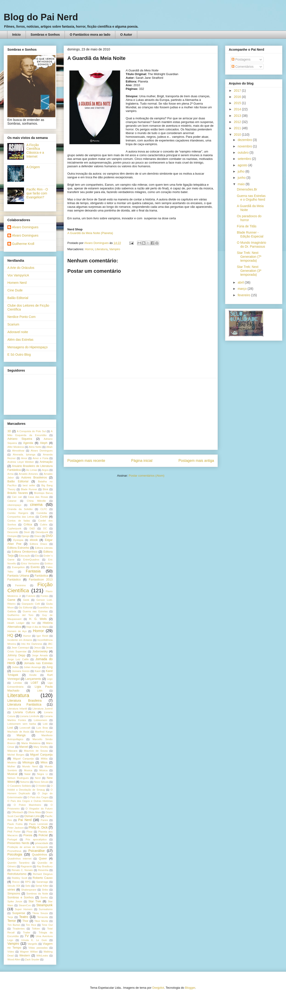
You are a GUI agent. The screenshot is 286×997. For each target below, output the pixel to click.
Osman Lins (32, 816)
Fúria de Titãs (246, 226)
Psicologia (14, 854)
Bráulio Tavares (17, 493)
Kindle (33, 675)
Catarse (11, 500)
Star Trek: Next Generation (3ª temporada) (249, 270)
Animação (46, 461)
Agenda (28, 443)
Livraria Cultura (24, 712)
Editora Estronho (18, 547)
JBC (50, 643)
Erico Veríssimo (30, 563)
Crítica (28, 524)
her (33, 623)
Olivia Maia (34, 812)
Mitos (44, 762)
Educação (24, 555)
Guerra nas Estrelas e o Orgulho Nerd (251, 198)
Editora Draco (38, 543)
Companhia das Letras (20, 516)
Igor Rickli (42, 635)
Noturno (24, 781)
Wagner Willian (29, 951)
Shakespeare (28, 889)
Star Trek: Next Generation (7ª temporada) (249, 256)
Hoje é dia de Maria (37, 626)
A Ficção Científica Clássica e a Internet (35, 150)
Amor (24, 458)
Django (25, 536)
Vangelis (32, 943)
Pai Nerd (25, 820)
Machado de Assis (18, 731)
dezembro (245, 140)
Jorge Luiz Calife (18, 659)
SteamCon (25, 905)
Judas (15, 667)
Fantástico (14, 579)
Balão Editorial (17, 298)
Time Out (47, 925)
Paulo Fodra (14, 824)
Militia (44, 758)
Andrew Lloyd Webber (20, 461)
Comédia (41, 513)
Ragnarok (26, 866)
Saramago (42, 881)
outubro (243, 152)
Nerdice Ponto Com (21, 317)
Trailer (26, 932)
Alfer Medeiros (15, 447)
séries (11, 889)
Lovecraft (25, 727)
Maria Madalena (30, 743)
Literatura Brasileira (24, 700)
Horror (89, 249)
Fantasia (33, 571)
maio (241, 184)
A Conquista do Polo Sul (31, 431)
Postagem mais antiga (196, 461)
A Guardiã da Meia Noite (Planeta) (90, 233)
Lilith (39, 690)
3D (9, 431)
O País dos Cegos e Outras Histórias (30, 801)
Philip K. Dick (38, 827)
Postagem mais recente (86, 461)
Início (16, 34)
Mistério (11, 762)
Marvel (23, 746)
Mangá (21, 735)
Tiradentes (19, 928)
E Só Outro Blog (19, 354)
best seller (29, 485)
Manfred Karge (44, 731)
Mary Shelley (40, 746)
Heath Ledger (15, 623)
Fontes (44, 596)
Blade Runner (29, 489)
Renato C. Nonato (22, 870)
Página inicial (141, 461)
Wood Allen (13, 959)
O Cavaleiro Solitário (19, 785)
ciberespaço (14, 505)
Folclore (31, 596)
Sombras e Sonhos (45, 34)
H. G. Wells (38, 619)
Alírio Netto (35, 447)
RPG (28, 881)
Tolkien (36, 928)
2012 (238, 122)
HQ (10, 635)
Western (24, 955)
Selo (27, 885)
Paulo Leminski (38, 824)
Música (43, 770)
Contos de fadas (18, 520)
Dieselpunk (42, 532)
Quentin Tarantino (18, 862)
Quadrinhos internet (19, 858)
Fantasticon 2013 (41, 579)
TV (27, 936)
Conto (44, 516)
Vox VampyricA (18, 275)
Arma (10, 473)
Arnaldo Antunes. (29, 473)
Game (11, 599)
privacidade (41, 843)
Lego (50, 678)
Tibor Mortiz (41, 921)
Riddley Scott (19, 878)
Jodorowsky (40, 651)
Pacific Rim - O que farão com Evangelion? (37, 193)
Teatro (23, 917)
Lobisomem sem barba (21, 723)
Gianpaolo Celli (31, 603)
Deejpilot (158, 987)
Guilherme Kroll (23, 244)
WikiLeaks (42, 955)
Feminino (20, 585)
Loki (45, 723)
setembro (245, 159)
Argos (45, 470)
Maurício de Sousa (36, 750)
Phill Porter (14, 831)
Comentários (242, 66)
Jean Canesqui (20, 647)
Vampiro (114, 249)
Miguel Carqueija (41, 754)
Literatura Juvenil (43, 708)
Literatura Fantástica (24, 704)
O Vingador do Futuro (39, 808)
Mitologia (28, 762)
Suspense (18, 913)
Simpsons (13, 893)
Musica (28, 770)
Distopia (12, 536)
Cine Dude (15, 290)
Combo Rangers (17, 513)
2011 (238, 128)
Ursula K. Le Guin (34, 940)
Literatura (101, 249)
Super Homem (24, 909)
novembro (245, 146)
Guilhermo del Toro (20, 615)
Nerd (38, 778)
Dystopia (18, 540)
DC (45, 528)
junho (242, 177)
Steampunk (44, 905)
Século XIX (13, 885)
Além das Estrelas (20, 339)
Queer (43, 858)
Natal (27, 774)
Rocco (16, 881)
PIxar (30, 831)
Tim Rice (31, 925)
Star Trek (34, 901)
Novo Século (41, 781)
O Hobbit (41, 785)
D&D (32, 528)
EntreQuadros (31, 559)
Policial (43, 835)
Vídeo (10, 951)
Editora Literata (44, 547)
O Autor (126, 34)
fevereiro (244, 295)
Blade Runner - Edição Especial (250, 234)
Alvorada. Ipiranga (24, 454)
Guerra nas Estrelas (35, 611)
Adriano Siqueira (19, 438)
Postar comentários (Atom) (146, 475)
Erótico (49, 563)
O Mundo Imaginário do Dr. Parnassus (251, 244)
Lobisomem (40, 720)
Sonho (44, 897)
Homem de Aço (17, 631)
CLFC (43, 509)
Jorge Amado (40, 655)
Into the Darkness (31, 643)
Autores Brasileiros (34, 477)
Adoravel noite (17, 332)
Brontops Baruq (43, 493)
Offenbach (17, 812)
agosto (243, 165)
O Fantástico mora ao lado (90, 34)
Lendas (17, 682)
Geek (26, 599)
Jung (49, 667)
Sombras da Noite (37, 893)
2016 (238, 97)
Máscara (12, 750)
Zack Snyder (32, 959)
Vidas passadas (38, 947)
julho (241, 171)
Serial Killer (41, 885)
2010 (238, 134)
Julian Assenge (32, 667)
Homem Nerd (17, 282)
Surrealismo (46, 909)
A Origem (33, 167)
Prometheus (14, 851)
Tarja (10, 917)
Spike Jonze (14, 901)
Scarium (13, 324)
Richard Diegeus (43, 874)
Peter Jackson (15, 827)
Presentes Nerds (18, 843)
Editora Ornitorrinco (24, 551)
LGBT (34, 682)
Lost (10, 727)
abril (241, 282)
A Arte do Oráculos (20, 268)
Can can (17, 497)
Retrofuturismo (17, 874)
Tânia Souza (40, 913)
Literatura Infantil (17, 708)
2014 (238, 109)
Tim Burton (13, 925)
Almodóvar (18, 450)
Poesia (27, 835)
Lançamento (33, 678)
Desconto (12, 532)
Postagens (241, 59)
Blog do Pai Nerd (41, 17)
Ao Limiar (31, 470)
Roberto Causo (43, 878)
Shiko (45, 889)
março (242, 288)
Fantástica (41, 575)
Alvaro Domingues (25, 227)
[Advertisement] (140, 414)
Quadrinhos (39, 854)
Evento (35, 567)
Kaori (38, 671)
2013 (238, 115)
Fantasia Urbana (18, 575)
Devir (27, 532)
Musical (12, 774)
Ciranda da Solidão (20, 509)
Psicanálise (36, 851)
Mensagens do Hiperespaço (27, 347)
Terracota (42, 917)
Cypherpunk (14, 528)
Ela (37, 555)
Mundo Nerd (30, 766)
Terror (11, 921)
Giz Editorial (25, 607)
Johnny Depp (16, 655)
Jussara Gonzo (21, 671)
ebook (34, 540)
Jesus (37, 647)
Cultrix (43, 524)
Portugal (12, 839)
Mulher (11, 766)
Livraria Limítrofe (29, 716)
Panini (44, 820)
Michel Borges (15, 754)
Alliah (49, 447)
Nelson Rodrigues (18, 778)
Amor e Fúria (40, 458)
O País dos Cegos (38, 797)
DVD (49, 536)
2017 (238, 90)
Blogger (190, 987)
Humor (27, 635)
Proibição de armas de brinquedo (27, 847)
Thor (25, 921)
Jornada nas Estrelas (38, 663)
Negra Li (42, 774)
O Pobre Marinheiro (27, 804)
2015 (238, 103)
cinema (36, 504)
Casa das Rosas (38, 497)
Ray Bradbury (45, 866)
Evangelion (18, 567)
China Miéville (36, 500)
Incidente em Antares (19, 640)
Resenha (43, 870)
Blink (45, 489)
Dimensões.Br (247, 189)
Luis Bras (42, 727)
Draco (37, 536)
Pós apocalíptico (36, 839)
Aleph (43, 443)
